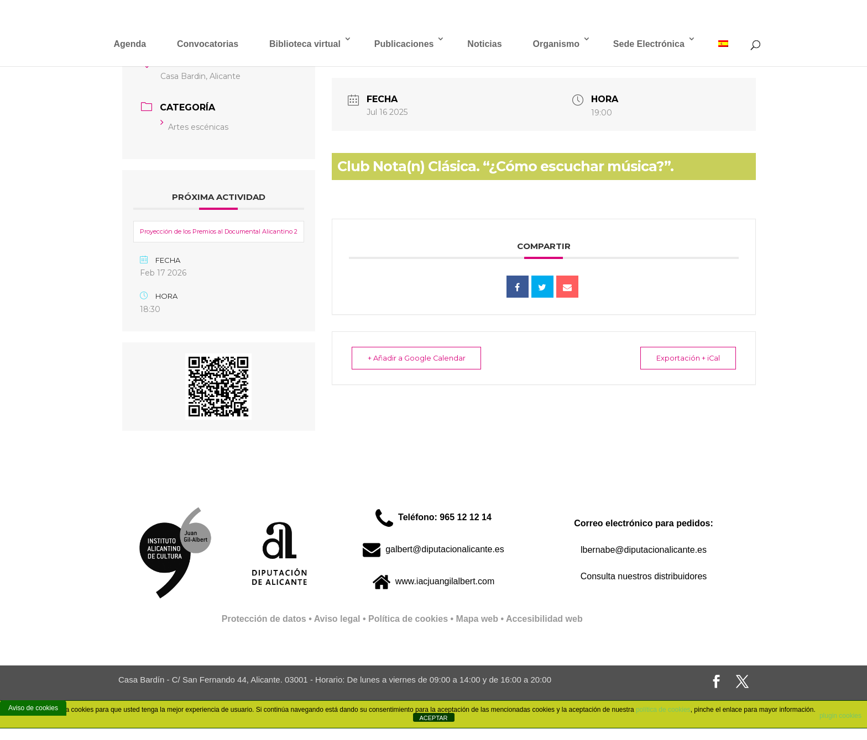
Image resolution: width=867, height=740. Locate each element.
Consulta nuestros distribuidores (644, 576)
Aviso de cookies (33, 708)
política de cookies (663, 709)
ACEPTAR (433, 718)
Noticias (484, 44)
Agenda (129, 44)
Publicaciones (404, 44)
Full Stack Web (614, 618)
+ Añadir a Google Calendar (420, 357)
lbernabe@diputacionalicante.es (644, 549)
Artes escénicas (194, 127)
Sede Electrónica (649, 44)
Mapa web (477, 618)
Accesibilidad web (544, 618)
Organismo (555, 44)
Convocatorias (207, 44)
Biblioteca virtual (305, 44)
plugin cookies (840, 716)
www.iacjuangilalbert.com (434, 581)
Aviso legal (337, 618)
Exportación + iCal (684, 357)
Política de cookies (408, 618)
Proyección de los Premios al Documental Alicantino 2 (218, 231)
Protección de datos (264, 618)
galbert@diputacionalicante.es (433, 549)
